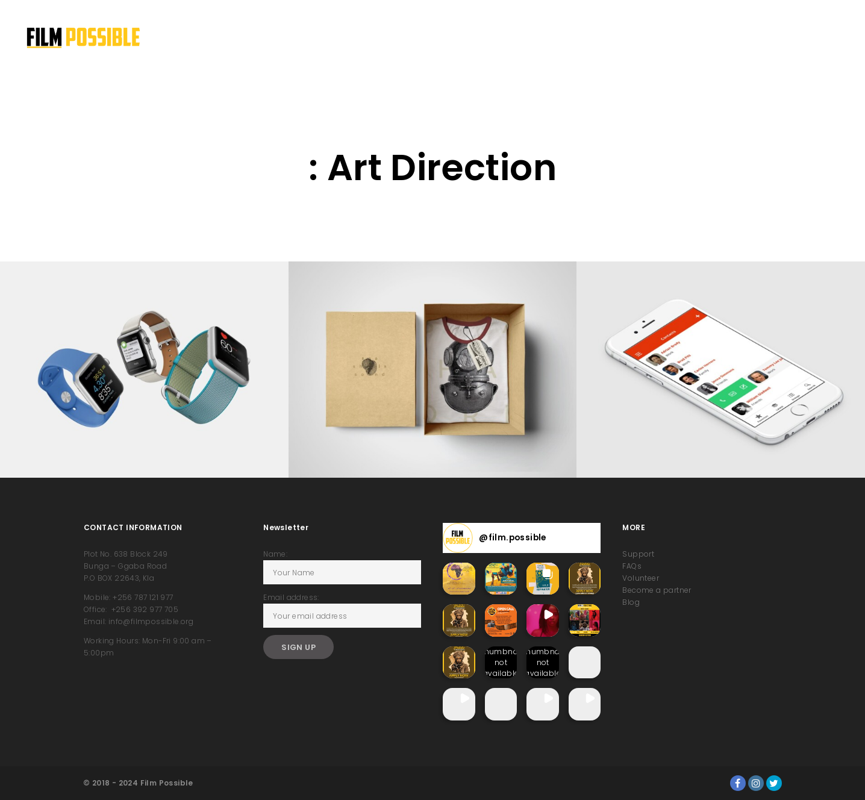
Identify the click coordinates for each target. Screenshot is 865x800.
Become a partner (656, 590)
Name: (275, 554)
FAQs (632, 566)
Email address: (291, 597)
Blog (631, 602)
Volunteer (640, 578)
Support (638, 554)
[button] (459, 579)
